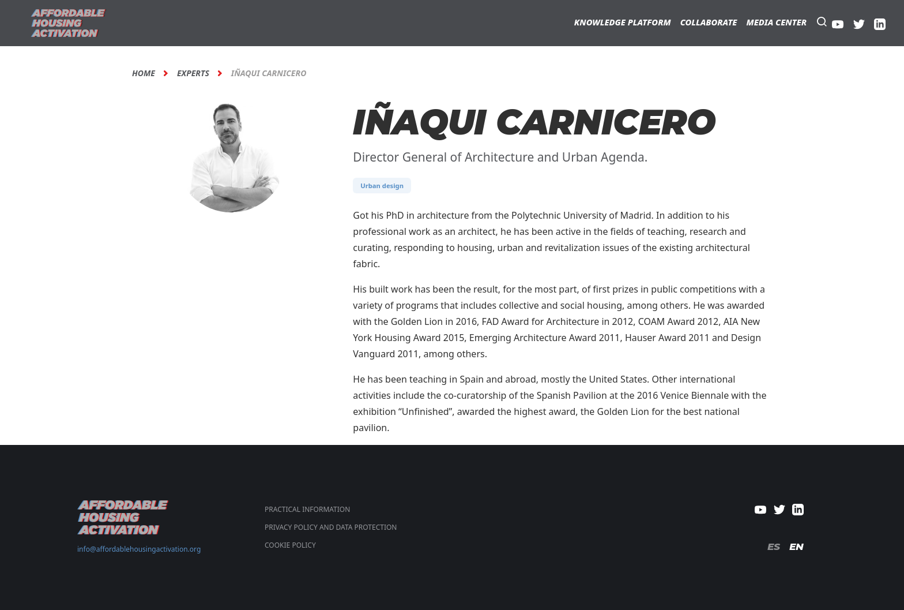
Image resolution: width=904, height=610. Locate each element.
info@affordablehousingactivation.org (139, 549)
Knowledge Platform (622, 22)
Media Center (776, 22)
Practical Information (307, 509)
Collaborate (708, 22)
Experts (193, 73)
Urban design (382, 185)
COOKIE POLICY (290, 545)
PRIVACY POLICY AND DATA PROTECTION (331, 527)
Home (143, 73)
